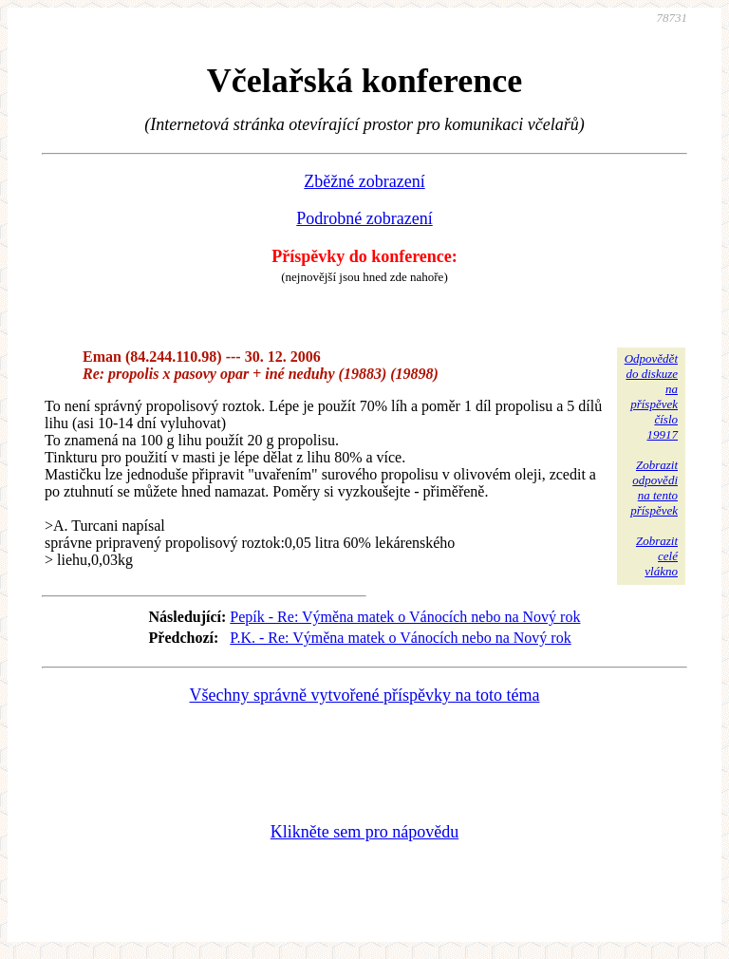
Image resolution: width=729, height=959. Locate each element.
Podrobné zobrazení (364, 218)
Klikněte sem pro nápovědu (364, 831)
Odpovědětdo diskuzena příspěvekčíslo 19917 (651, 396)
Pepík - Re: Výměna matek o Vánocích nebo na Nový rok (405, 617)
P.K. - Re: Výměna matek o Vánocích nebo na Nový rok (400, 638)
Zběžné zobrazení (364, 181)
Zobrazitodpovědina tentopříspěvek (654, 487)
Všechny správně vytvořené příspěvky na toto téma (365, 695)
